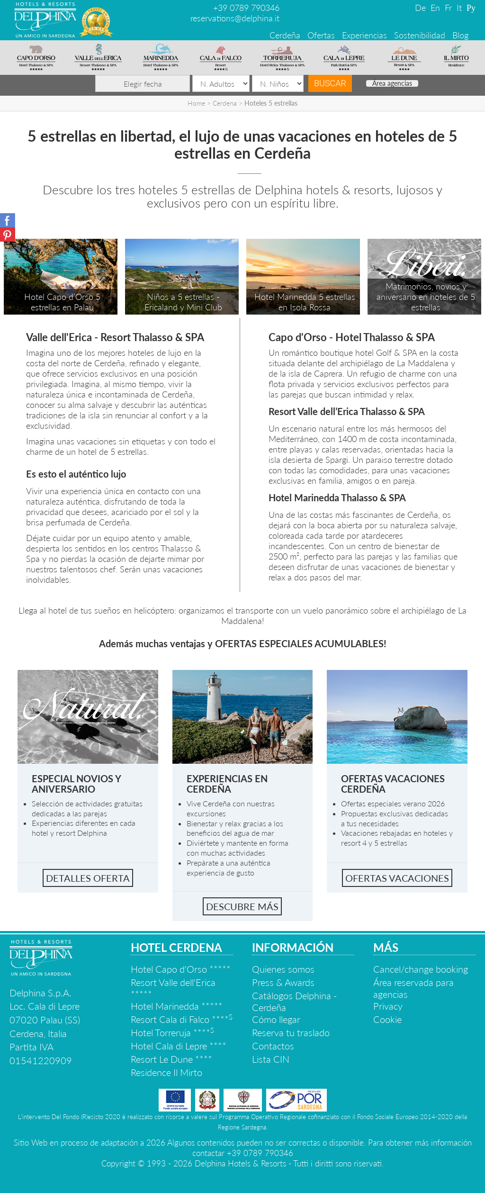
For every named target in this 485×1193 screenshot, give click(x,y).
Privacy (388, 1006)
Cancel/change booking (420, 969)
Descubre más (242, 906)
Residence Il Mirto (166, 1072)
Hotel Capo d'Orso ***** (181, 969)
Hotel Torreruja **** (172, 1032)
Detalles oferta (88, 878)
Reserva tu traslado (291, 1032)
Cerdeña (284, 35)
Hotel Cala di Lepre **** (178, 1045)
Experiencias (364, 35)
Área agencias (392, 83)
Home (196, 103)
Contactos (273, 1045)
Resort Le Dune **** (171, 1059)
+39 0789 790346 (246, 7)
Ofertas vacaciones (397, 878)
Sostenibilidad (419, 35)
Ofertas (321, 35)
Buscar (330, 83)
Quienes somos (283, 969)
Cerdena (225, 103)
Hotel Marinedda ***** (177, 1006)
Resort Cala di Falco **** (182, 1019)
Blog (460, 35)
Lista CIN (270, 1059)
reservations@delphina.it (234, 18)
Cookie (387, 1019)
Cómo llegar (276, 1019)
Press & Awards (283, 982)
